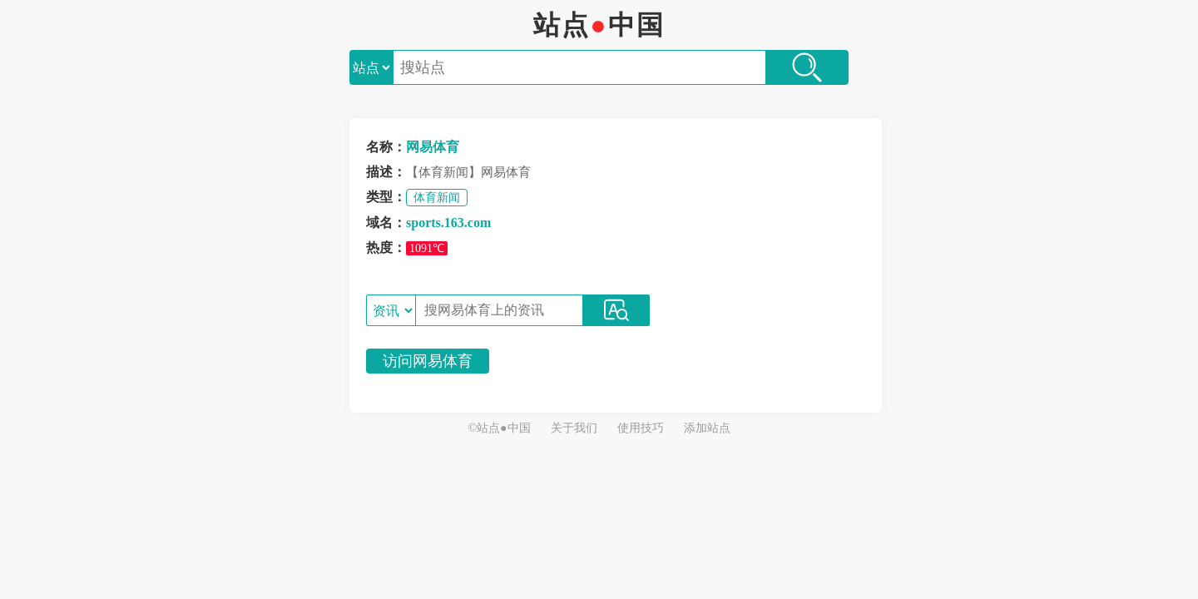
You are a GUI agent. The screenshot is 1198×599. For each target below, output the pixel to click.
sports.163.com (448, 222)
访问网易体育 (428, 361)
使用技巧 (640, 428)
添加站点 (707, 428)
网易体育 (432, 147)
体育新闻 (436, 197)
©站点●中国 (499, 428)
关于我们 (574, 428)
